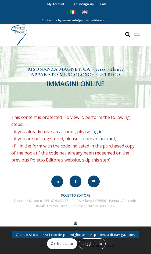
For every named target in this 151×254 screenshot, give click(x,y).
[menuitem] (56, 4)
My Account (55, 4)
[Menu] (137, 35)
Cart (103, 4)
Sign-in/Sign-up (82, 4)
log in (97, 132)
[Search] (125, 35)
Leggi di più (92, 243)
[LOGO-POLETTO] (62, 35)
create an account (98, 139)
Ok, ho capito (62, 243)
